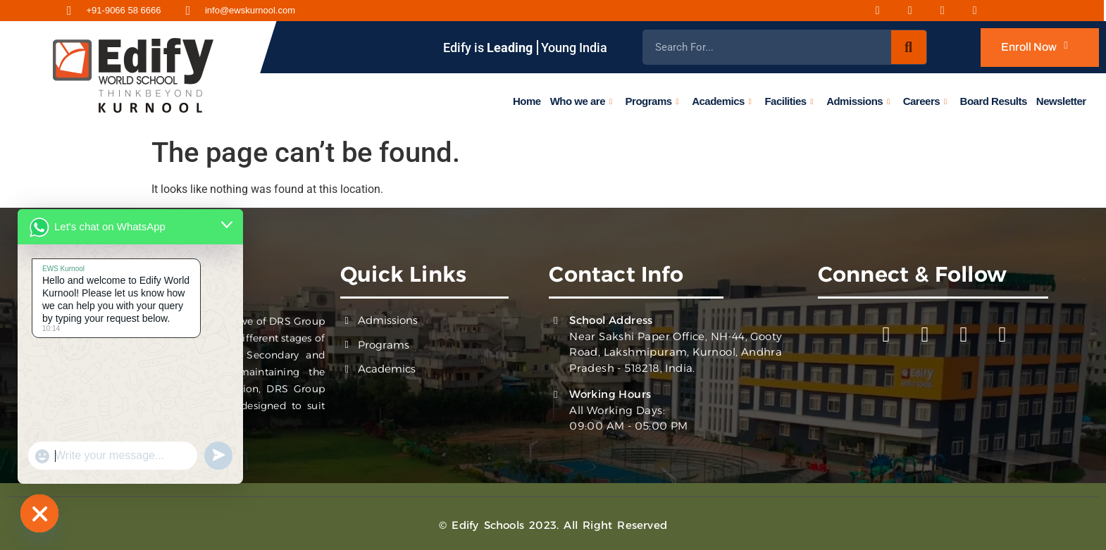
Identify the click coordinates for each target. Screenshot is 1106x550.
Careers (925, 100)
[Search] (908, 47)
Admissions (858, 100)
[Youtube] (951, 10)
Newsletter (1061, 100)
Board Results (993, 100)
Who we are (581, 100)
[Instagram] (918, 10)
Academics (721, 100)
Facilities (789, 100)
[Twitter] (983, 10)
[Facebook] (886, 10)
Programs (652, 100)
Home (527, 100)
